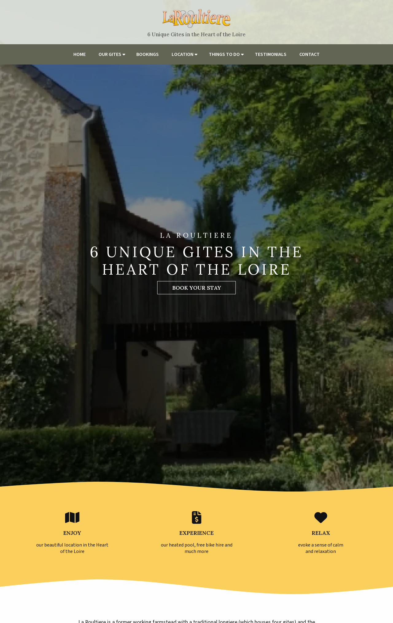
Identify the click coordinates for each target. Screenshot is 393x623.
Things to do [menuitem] (224, 54)
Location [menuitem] (182, 54)
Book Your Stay (196, 287)
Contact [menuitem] (309, 54)
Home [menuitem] (79, 54)
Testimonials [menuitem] (270, 54)
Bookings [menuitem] (147, 54)
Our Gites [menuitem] (110, 54)
